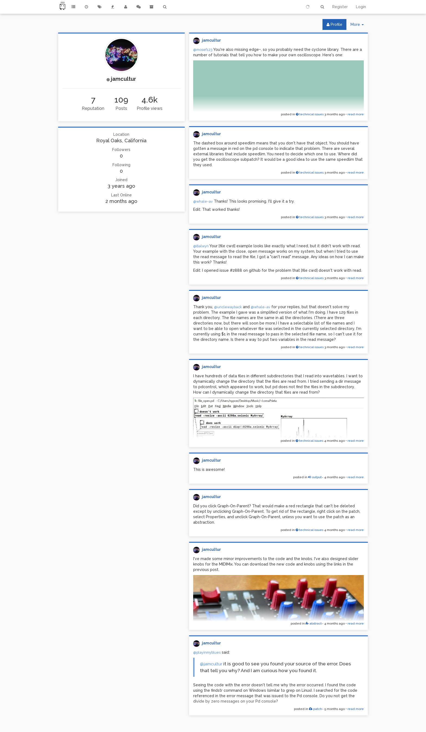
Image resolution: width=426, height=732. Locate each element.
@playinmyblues (207, 652)
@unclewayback (228, 307)
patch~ (316, 709)
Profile (334, 24)
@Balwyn (201, 246)
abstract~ (314, 623)
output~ (315, 477)
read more (355, 114)
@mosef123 (202, 50)
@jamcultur (211, 663)
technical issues (310, 114)
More (359, 25)
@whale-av (203, 201)
